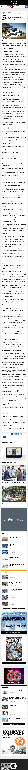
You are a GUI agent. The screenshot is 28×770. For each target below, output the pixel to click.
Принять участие (7, 735)
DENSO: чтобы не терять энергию (17, 718)
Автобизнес (4, 15)
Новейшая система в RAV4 (9, 462)
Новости (4, 534)
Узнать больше (6, 737)
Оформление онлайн (14, 557)
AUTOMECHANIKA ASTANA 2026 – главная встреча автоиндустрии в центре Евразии (13, 483)
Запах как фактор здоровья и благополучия (16, 712)
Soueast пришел (13, 537)
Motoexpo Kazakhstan (14, 575)
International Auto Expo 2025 (15, 589)
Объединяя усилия (7, 503)
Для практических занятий (15, 550)
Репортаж (4, 572)
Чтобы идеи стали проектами (16, 602)
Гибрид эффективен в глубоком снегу (17, 544)
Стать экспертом (7, 739)
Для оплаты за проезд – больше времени (17, 565)
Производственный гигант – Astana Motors (16, 583)
